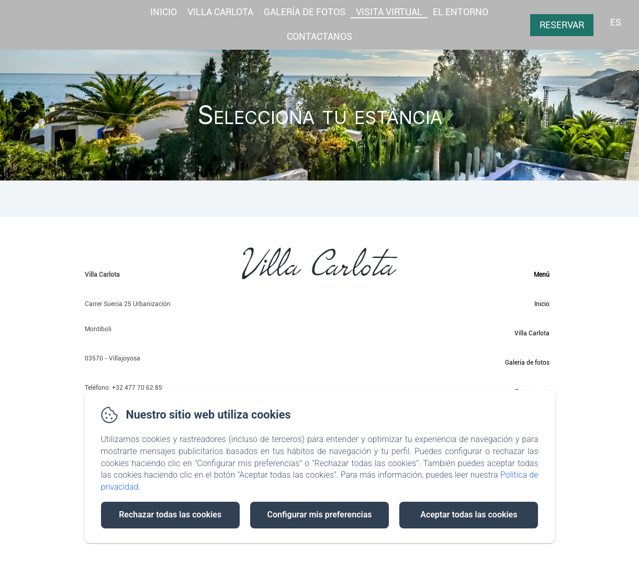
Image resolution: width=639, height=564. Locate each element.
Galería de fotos (527, 362)
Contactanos (319, 36)
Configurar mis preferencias (319, 515)
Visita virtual (389, 11)
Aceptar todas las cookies (468, 515)
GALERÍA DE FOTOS (304, 11)
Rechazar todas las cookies (170, 515)
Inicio (163, 11)
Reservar (562, 24)
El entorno (460, 11)
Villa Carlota (220, 11)
